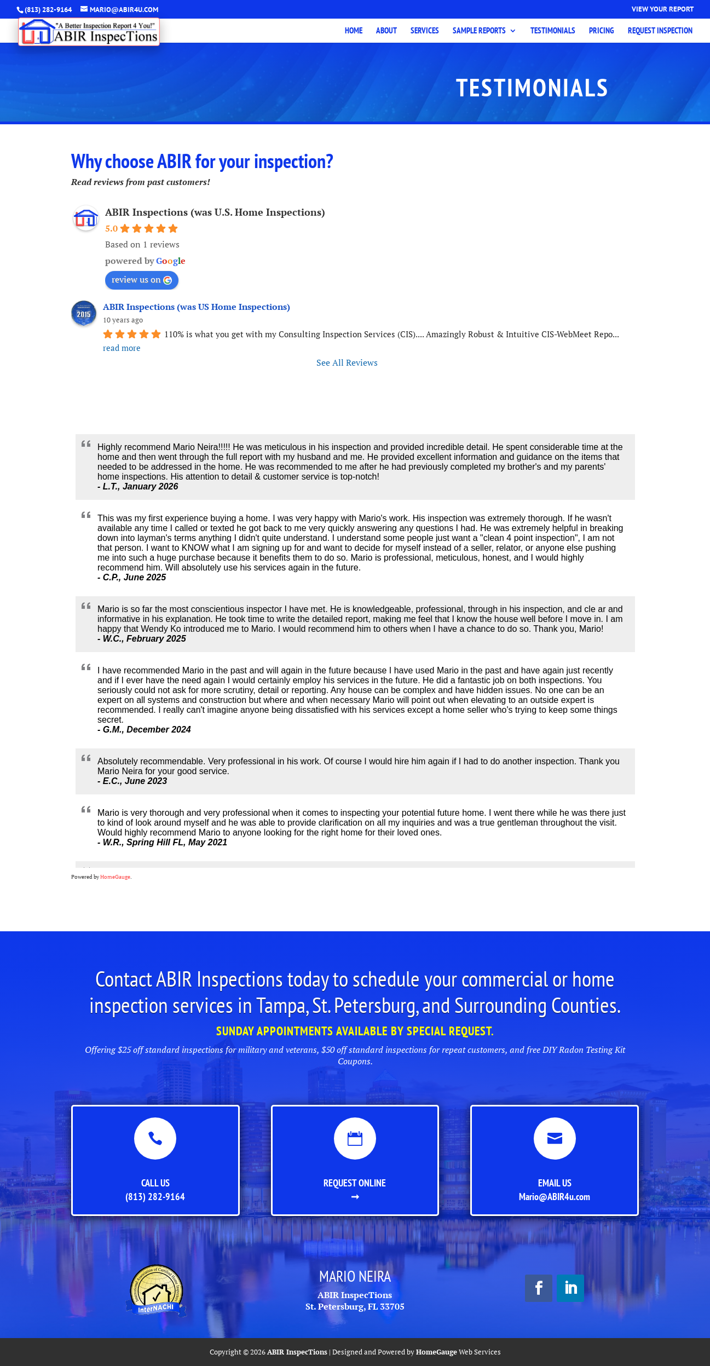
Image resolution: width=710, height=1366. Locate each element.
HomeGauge (115, 876)
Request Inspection (660, 31)
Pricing (601, 31)
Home (353, 31)
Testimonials (552, 31)
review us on (142, 279)
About (386, 31)
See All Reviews (347, 362)
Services (425, 31)
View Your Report (663, 9)
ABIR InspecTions (297, 1352)
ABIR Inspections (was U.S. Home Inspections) (215, 211)
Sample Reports (479, 31)
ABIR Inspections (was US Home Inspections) (196, 307)
